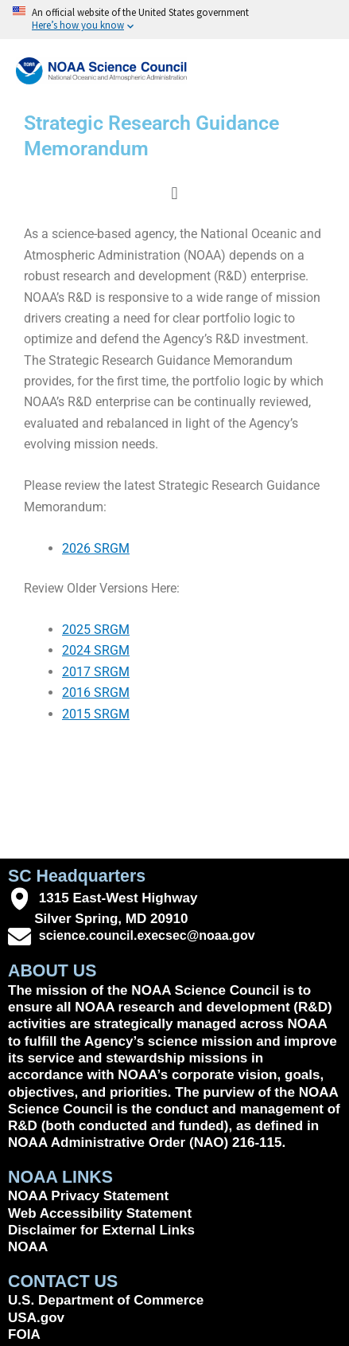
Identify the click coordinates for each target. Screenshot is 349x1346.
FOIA (24, 1334)
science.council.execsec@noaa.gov (147, 935)
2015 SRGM (96, 714)
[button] (174, 193)
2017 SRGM (96, 671)
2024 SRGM (96, 650)
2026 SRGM (96, 548)
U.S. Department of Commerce (106, 1300)
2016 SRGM (96, 692)
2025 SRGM (96, 629)
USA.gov (36, 1317)
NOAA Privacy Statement (88, 1195)
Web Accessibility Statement (100, 1213)
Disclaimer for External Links (101, 1230)
